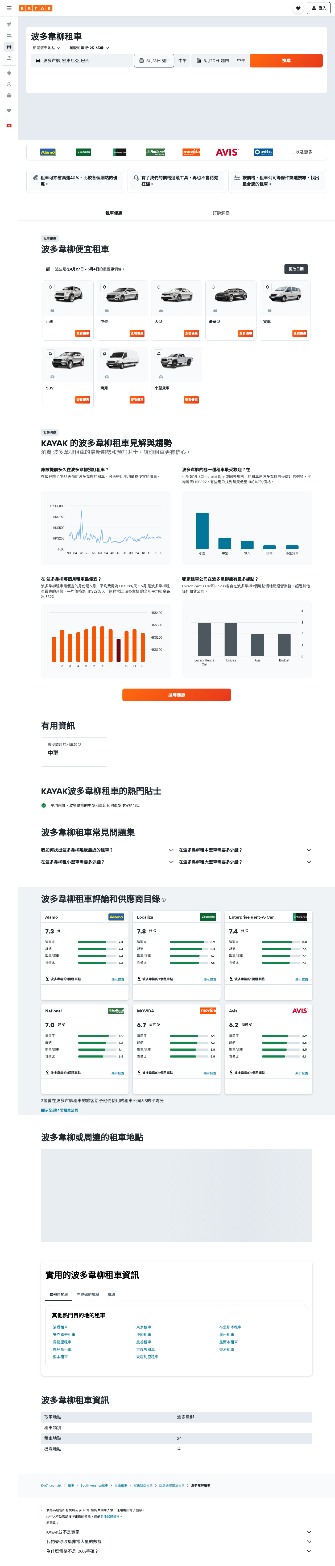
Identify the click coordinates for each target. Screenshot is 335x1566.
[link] (176, 695)
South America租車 (94, 1485)
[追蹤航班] (9, 84)
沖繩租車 (143, 1334)
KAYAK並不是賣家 (179, 1532)
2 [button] (82, 123)
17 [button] (95, 148)
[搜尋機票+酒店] (9, 58)
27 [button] (133, 161)
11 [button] (107, 135)
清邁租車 (60, 1327)
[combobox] (45, 47)
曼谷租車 (143, 1342)
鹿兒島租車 (62, 1349)
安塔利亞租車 (147, 1357)
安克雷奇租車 (64, 1334)
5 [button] (120, 123)
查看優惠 (82, 333)
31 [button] (95, 174)
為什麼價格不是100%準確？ (179, 1551)
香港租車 (226, 1349)
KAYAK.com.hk (51, 1485)
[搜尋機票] (9, 24)
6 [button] (133, 123)
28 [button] (145, 161)
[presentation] (163, 899)
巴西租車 (120, 1485)
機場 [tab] (111, 1294)
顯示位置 (117, 979)
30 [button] (82, 174)
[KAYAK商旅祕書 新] (9, 95)
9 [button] (82, 135)
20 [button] (133, 148)
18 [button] (108, 148)
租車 (71, 1485)
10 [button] (95, 135)
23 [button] (82, 161)
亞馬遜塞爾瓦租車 (172, 1485)
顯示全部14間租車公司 (59, 1110)
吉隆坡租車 (145, 1349)
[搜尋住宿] (9, 35)
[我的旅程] (9, 110)
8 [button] (159, 123)
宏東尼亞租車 (143, 1485)
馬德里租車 (62, 1342)
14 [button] (146, 135)
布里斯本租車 (230, 1327)
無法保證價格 (109, 1516)
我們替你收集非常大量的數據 (179, 1541)
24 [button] (94, 161)
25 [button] (107, 161)
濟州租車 (226, 1334)
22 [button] (158, 148)
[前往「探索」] (9, 73)
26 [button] (120, 161)
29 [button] (158, 161)
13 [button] (133, 135)
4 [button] (107, 123)
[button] (9, 8)
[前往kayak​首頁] (35, 8)
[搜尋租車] (9, 46)
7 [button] (146, 123)
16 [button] (82, 148)
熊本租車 (60, 1357)
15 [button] (159, 135)
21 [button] (146, 148)
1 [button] (158, 110)
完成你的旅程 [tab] (88, 1294)
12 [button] (120, 135)
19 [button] (120, 148)
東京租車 (143, 1327)
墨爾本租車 (228, 1342)
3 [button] (95, 123)
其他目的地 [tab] (58, 1294)
